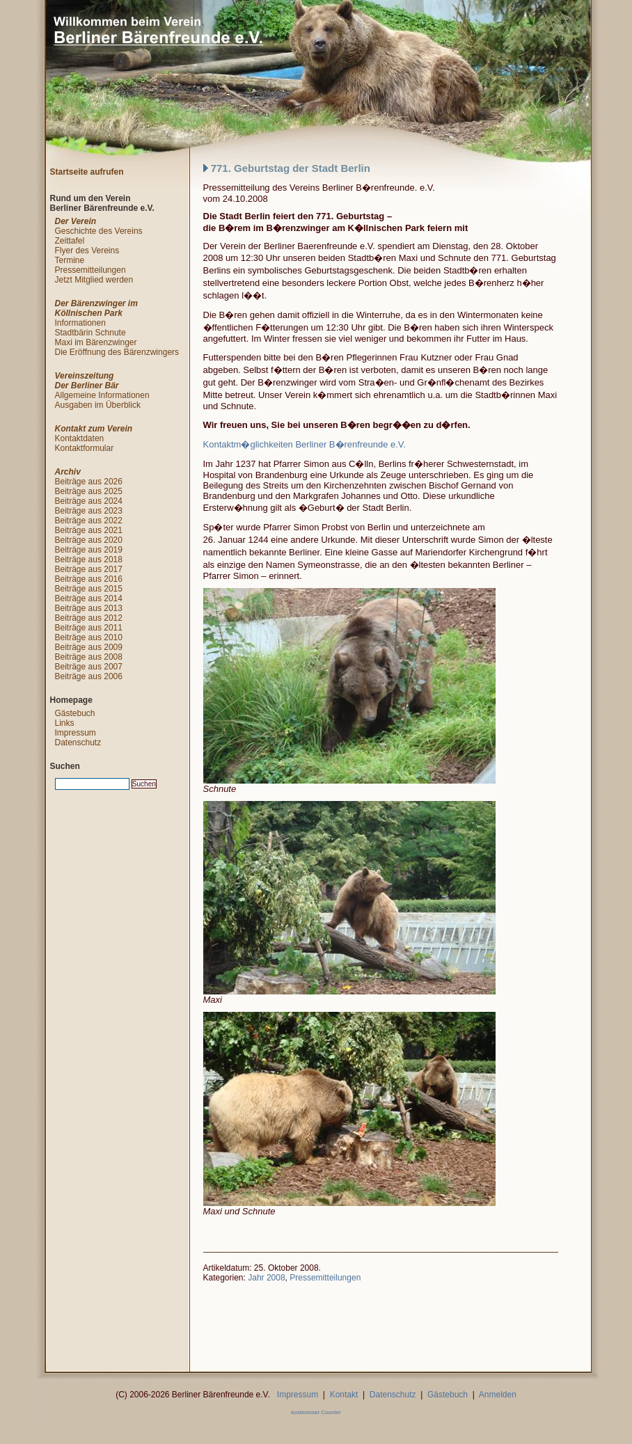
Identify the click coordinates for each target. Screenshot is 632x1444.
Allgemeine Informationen (102, 395)
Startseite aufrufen (87, 172)
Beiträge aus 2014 (89, 598)
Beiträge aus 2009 (89, 647)
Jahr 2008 (266, 1278)
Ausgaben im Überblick (98, 405)
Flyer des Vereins (87, 250)
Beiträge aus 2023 (89, 511)
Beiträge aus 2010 (89, 637)
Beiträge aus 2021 (89, 530)
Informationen (80, 323)
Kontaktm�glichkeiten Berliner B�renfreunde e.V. (304, 444)
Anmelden (497, 1394)
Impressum (75, 733)
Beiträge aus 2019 (89, 550)
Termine (70, 260)
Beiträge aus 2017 (89, 569)
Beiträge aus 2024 (89, 501)
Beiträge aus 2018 (89, 559)
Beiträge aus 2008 (89, 657)
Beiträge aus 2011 (89, 628)
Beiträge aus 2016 (89, 579)
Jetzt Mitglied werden (94, 280)
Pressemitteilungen (325, 1278)
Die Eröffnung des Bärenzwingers (117, 352)
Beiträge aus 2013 (89, 608)
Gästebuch (75, 713)
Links (64, 723)
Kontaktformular (84, 448)
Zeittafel (70, 241)
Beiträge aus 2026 (89, 481)
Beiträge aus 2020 (89, 540)
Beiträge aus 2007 (89, 667)
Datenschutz (78, 742)
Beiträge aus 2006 (89, 676)
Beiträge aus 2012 (89, 618)
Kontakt (344, 1394)
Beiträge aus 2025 (89, 491)
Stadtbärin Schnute (90, 333)
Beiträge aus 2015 (89, 589)
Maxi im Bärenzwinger (96, 342)
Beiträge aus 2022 (89, 520)
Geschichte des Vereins (99, 231)
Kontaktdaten (79, 438)
